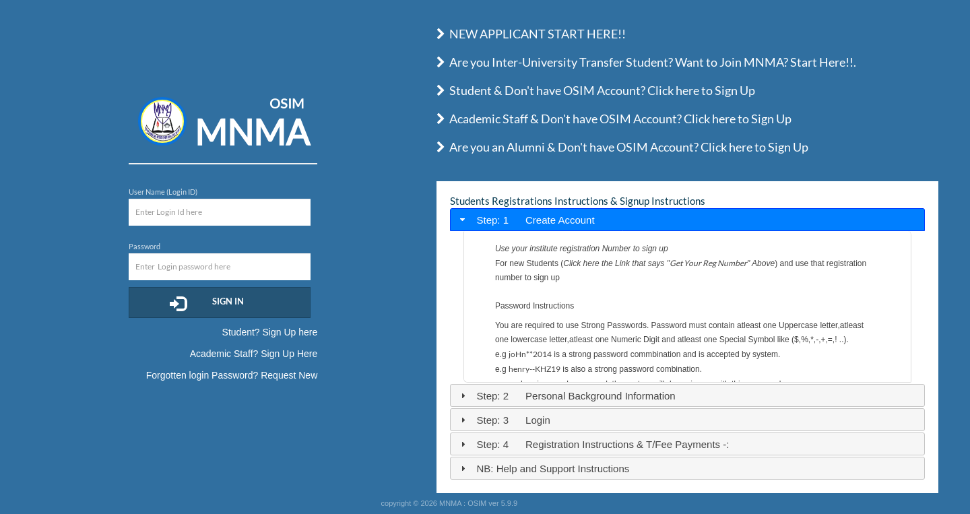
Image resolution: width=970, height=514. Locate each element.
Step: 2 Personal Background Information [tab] (566, 395)
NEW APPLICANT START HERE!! (531, 33)
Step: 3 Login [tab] (503, 420)
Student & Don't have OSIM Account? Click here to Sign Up (596, 90)
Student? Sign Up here (270, 332)
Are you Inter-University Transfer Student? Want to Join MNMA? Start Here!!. (646, 62)
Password (144, 246)
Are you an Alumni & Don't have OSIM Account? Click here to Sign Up (622, 146)
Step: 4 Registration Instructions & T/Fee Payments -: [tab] (593, 444)
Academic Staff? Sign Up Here (254, 353)
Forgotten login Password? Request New (231, 375)
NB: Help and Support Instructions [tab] (543, 468)
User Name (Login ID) (163, 191)
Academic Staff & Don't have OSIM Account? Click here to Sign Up (614, 118)
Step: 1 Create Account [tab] (526, 220)
